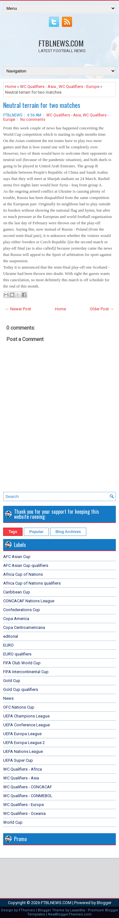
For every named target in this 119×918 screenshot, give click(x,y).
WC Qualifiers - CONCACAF (27, 787)
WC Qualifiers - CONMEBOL (27, 795)
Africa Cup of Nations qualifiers (32, 583)
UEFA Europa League (22, 733)
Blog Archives (68, 532)
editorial (10, 636)
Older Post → (102, 309)
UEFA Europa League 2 (24, 742)
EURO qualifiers (17, 654)
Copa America (16, 618)
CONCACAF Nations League (28, 601)
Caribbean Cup (16, 592)
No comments (32, 119)
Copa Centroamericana (24, 627)
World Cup (13, 822)
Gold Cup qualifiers (20, 689)
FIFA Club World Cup (22, 663)
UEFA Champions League (26, 716)
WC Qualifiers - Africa (22, 769)
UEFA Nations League (23, 751)
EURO (8, 645)
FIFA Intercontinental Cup (26, 671)
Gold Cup (11, 680)
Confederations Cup (21, 609)
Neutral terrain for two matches (41, 105)
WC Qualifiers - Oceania (24, 813)
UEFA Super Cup (18, 760)
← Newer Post (18, 309)
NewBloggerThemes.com (70, 914)
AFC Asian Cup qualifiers (25, 565)
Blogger (104, 902)
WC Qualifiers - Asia (38, 86)
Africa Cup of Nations (23, 574)
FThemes (27, 910)
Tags (13, 532)
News (8, 698)
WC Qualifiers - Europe (79, 86)
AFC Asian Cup (16, 556)
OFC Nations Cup (18, 707)
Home (10, 86)
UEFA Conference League (26, 725)
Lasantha (77, 910)
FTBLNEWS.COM (61, 43)
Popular (36, 532)
